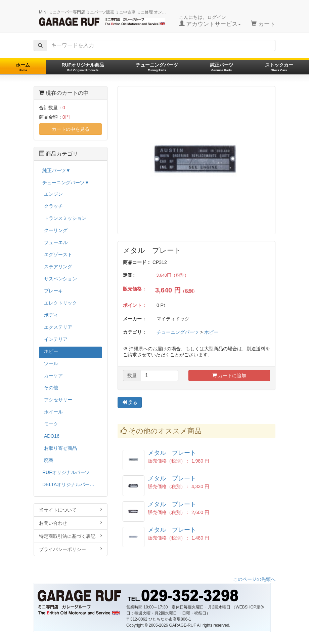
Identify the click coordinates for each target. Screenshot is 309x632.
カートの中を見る (70, 129)
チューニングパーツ (157, 67)
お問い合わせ (70, 523)
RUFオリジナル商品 (82, 67)
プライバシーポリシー (70, 549)
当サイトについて (70, 510)
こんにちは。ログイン (210, 20)
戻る (129, 402)
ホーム (23, 67)
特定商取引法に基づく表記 (70, 536)
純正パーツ (221, 67)
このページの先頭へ (254, 579)
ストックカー (279, 67)
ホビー (211, 332)
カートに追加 (229, 375)
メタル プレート (172, 452)
